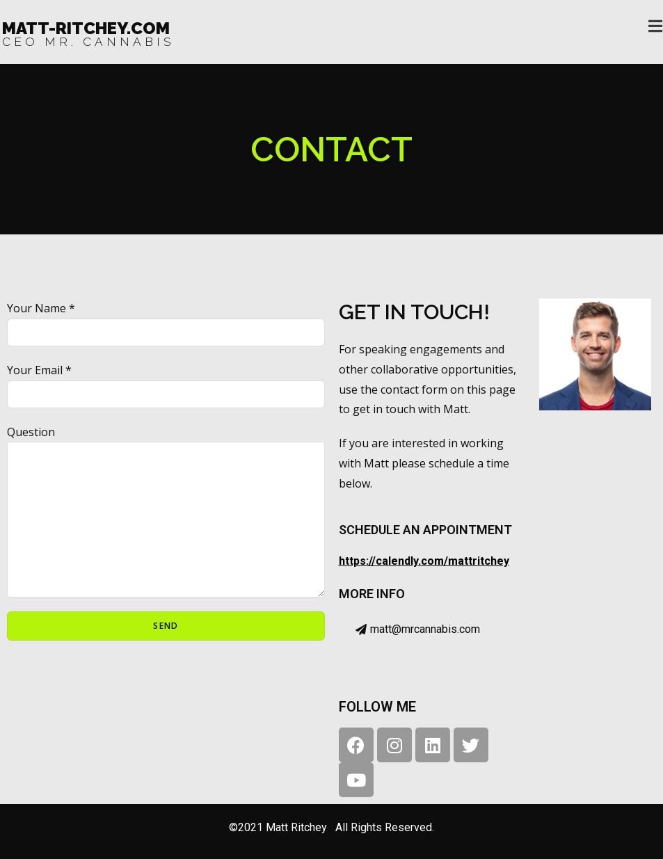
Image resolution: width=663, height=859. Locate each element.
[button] (418, 630)
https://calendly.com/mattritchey (424, 561)
